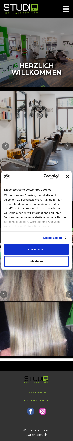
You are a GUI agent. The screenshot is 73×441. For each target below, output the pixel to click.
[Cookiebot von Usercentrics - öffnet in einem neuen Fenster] (44, 176)
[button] (5, 146)
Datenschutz (36, 400)
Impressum (36, 392)
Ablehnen (36, 261)
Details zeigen (52, 237)
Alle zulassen (36, 249)
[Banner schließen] (67, 176)
